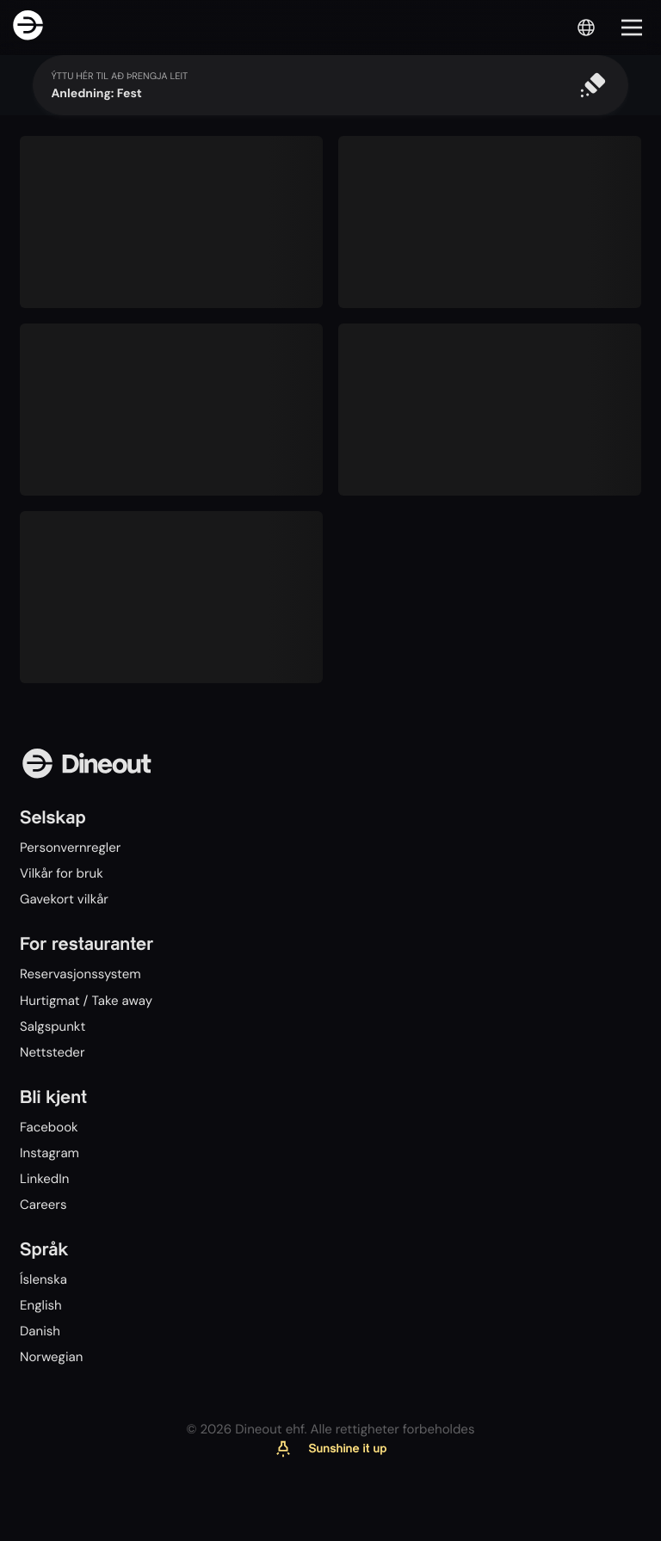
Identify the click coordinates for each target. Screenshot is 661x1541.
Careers (43, 1204)
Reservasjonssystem (80, 974)
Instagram (49, 1153)
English (41, 1305)
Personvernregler (70, 847)
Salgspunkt (52, 1026)
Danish (40, 1331)
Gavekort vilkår (64, 899)
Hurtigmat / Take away (86, 1000)
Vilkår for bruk (61, 873)
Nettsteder (52, 1052)
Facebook (49, 1127)
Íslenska (43, 1279)
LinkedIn (44, 1178)
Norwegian (51, 1356)
